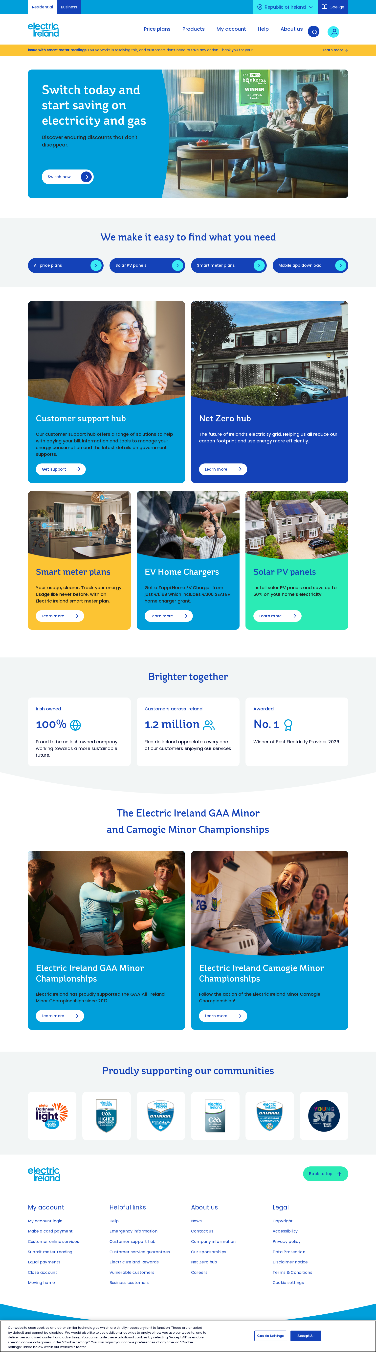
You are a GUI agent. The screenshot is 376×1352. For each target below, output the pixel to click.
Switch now (59, 176)
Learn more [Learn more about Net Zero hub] (216, 469)
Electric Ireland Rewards (134, 1263)
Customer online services (53, 1242)
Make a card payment (50, 1232)
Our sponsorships (208, 1252)
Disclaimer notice (290, 1263)
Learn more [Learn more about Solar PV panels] (271, 616)
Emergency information (134, 1232)
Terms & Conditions (292, 1273)
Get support (54, 469)
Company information (213, 1242)
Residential (42, 7)
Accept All (305, 1335)
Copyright (283, 1222)
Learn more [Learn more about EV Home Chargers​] (162, 616)
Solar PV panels (131, 266)
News (196, 1222)
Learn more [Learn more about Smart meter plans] (53, 616)
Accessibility (285, 1232)
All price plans (48, 266)
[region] (188, 1336)
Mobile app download (301, 266)
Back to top (325, 1175)
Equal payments (44, 1263)
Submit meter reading (50, 1252)
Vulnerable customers (132, 1273)
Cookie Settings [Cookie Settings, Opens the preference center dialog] (270, 1335)
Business (69, 7)
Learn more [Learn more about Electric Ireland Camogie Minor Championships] (216, 1016)
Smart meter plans (216, 266)
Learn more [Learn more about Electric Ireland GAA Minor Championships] (53, 1016)
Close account (42, 1273)
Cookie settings (288, 1283)
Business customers (129, 1283)
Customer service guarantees (140, 1252)
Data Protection (289, 1252)
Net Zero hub (204, 1263)
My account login (45, 1222)
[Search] (317, 33)
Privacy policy (287, 1242)
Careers (199, 1273)
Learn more (335, 50)
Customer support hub (133, 1242)
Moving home (41, 1283)
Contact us (202, 1232)
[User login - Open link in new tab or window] (336, 33)
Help (114, 1222)
